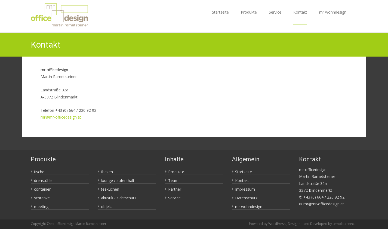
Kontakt (300, 17)
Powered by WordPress (267, 223)
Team (173, 180)
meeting (41, 206)
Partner (174, 189)
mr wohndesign (332, 17)
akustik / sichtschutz (118, 197)
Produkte (249, 17)
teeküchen (110, 189)
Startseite (220, 17)
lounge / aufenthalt (117, 180)
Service (275, 17)
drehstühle (43, 180)
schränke (42, 197)
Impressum (245, 189)
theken (107, 171)
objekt (106, 206)
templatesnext (344, 223)
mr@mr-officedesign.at (61, 117)
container (42, 189)
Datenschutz (246, 197)
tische (39, 171)
